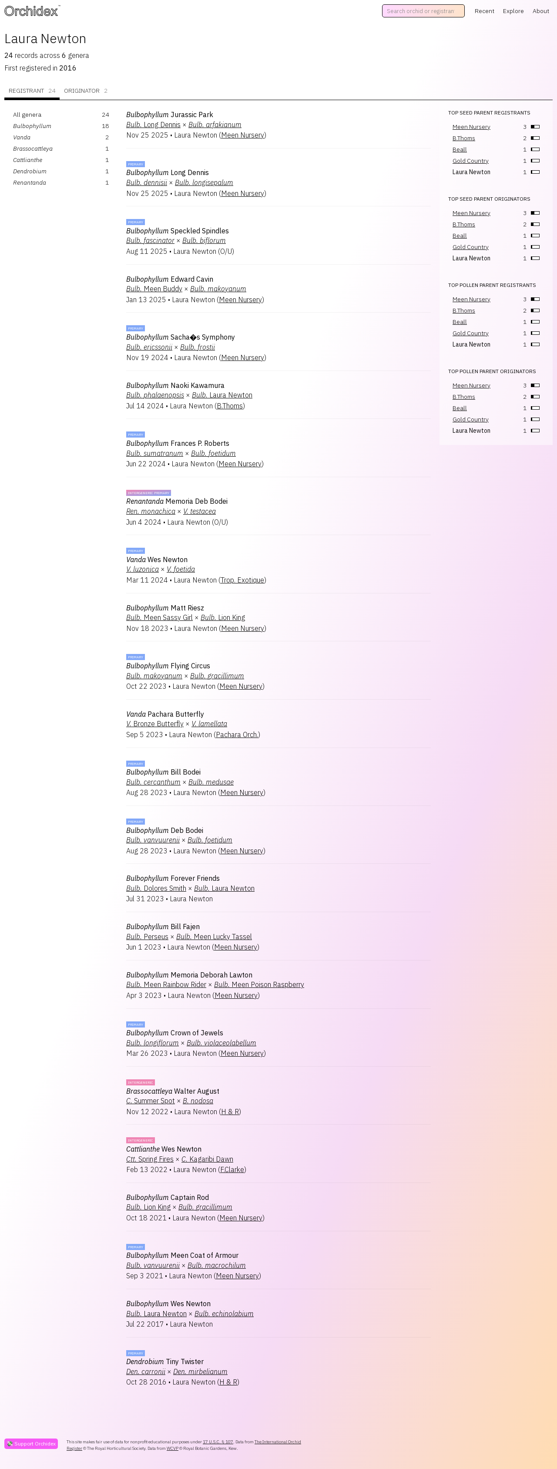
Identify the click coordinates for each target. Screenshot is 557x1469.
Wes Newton (157, 559)
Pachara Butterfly (165, 714)
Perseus (147, 936)
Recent (484, 11)
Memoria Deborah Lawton (189, 974)
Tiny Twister (165, 1361)
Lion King (223, 617)
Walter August (172, 1091)
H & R (230, 1111)
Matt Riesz (165, 607)
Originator (85, 90)
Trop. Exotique (242, 580)
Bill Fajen (163, 926)
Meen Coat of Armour (182, 1255)
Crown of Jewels (174, 1032)
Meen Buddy (154, 288)
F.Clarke (232, 1169)
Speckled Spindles (177, 230)
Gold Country (471, 161)
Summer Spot (150, 1100)
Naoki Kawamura (175, 385)
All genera (27, 114)
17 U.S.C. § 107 (218, 1442)
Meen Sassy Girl (159, 617)
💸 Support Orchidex (31, 1443)
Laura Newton (222, 395)
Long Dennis (153, 124)
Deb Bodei (164, 830)
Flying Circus (168, 665)
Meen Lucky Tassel (214, 936)
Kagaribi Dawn (207, 1159)
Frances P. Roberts (177, 443)
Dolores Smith (156, 888)
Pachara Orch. (237, 734)
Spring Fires (150, 1159)
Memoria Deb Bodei (177, 501)
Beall (460, 149)
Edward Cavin (169, 279)
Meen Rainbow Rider (166, 984)
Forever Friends (173, 878)
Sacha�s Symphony (180, 337)
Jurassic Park (169, 114)
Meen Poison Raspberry (259, 984)
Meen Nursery (242, 135)
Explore (513, 11)
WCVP (172, 1448)
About (541, 11)
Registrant (32, 90)
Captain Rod (167, 1197)
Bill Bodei (163, 772)
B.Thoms (230, 405)
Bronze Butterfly (155, 723)
